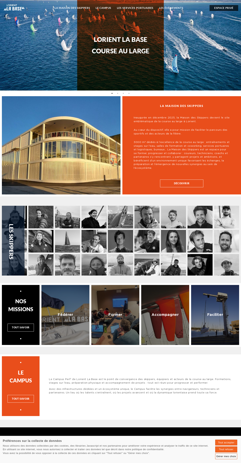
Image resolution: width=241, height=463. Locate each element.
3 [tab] (123, 93)
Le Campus (103, 7)
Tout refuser (226, 449)
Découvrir (182, 183)
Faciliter (215, 315)
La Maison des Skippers (72, 7)
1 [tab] (112, 93)
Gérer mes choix (226, 456)
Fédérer (65, 315)
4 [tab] (129, 93)
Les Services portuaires (135, 7)
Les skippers (11, 242)
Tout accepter (226, 442)
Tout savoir (21, 327)
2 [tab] (118, 93)
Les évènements (171, 7)
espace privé (223, 7)
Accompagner (165, 315)
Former (115, 315)
